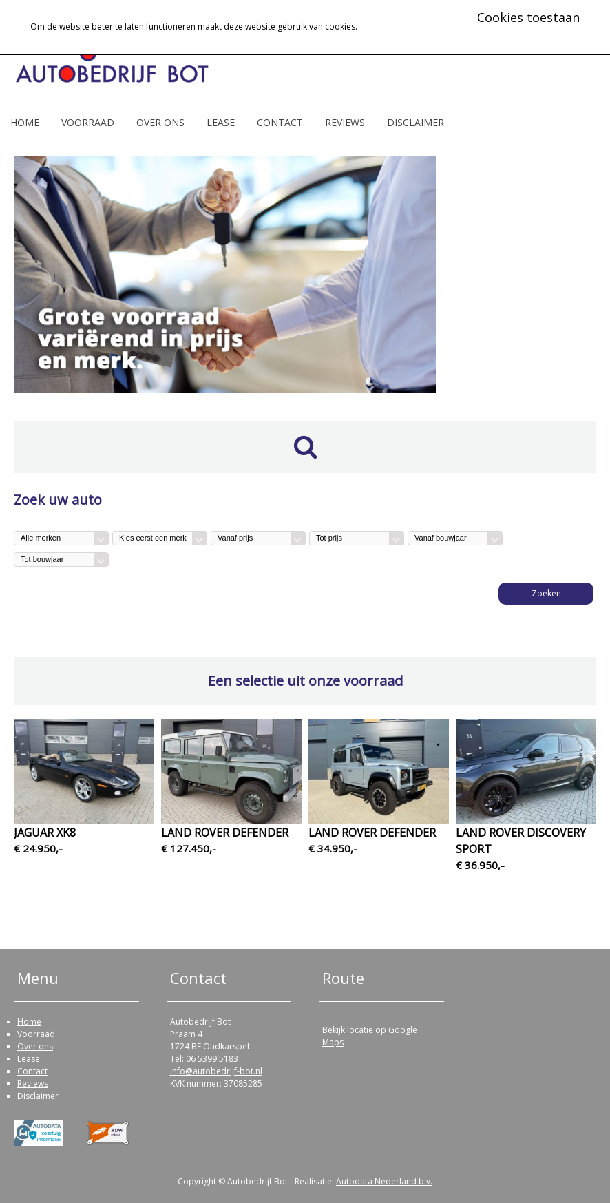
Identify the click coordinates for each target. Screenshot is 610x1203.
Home (24, 122)
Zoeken (546, 593)
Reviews (345, 122)
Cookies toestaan (528, 17)
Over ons (160, 122)
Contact (280, 122)
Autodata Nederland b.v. (384, 1181)
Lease (221, 122)
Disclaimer (415, 122)
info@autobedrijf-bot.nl (216, 1071)
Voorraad (87, 122)
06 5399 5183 (212, 1059)
